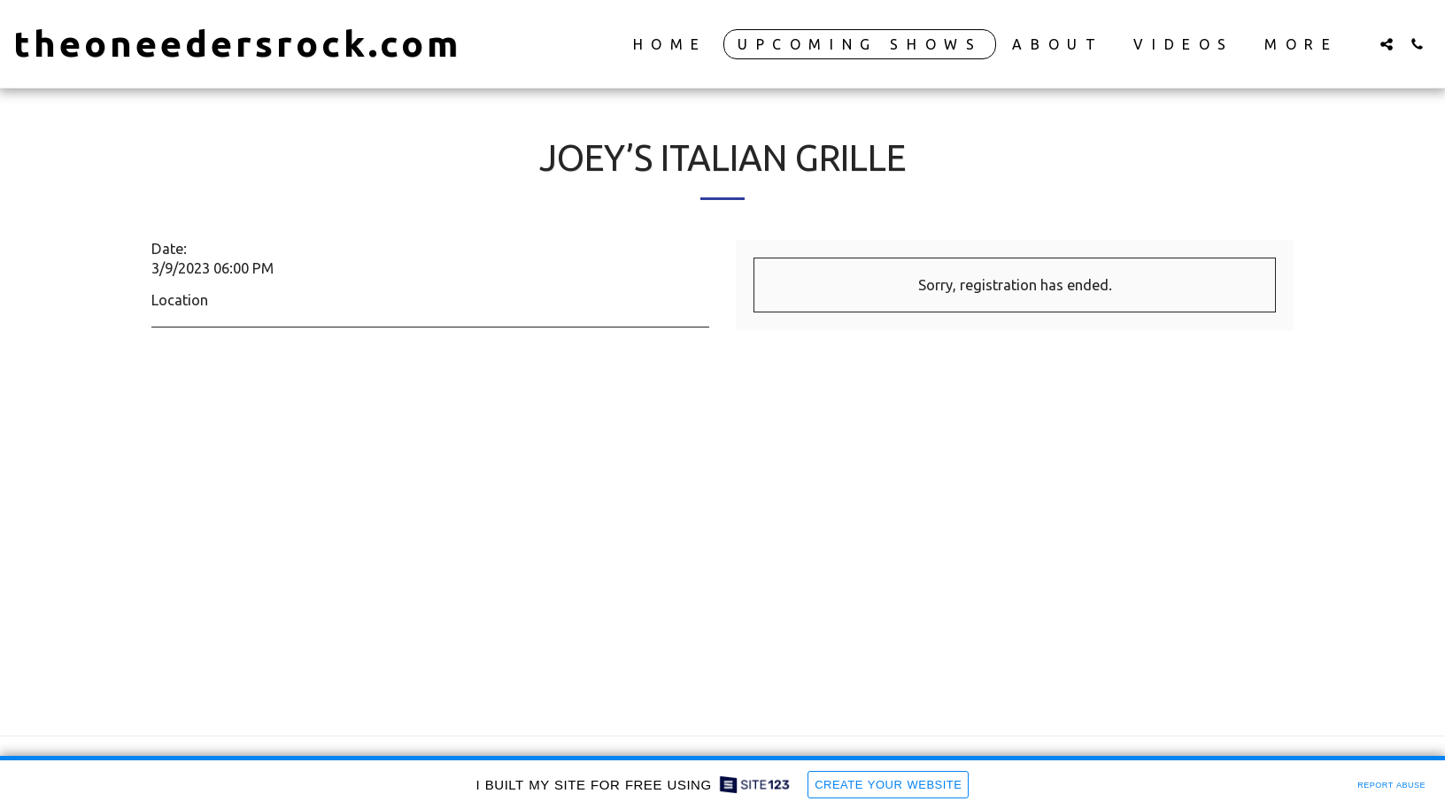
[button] (1386, 43)
